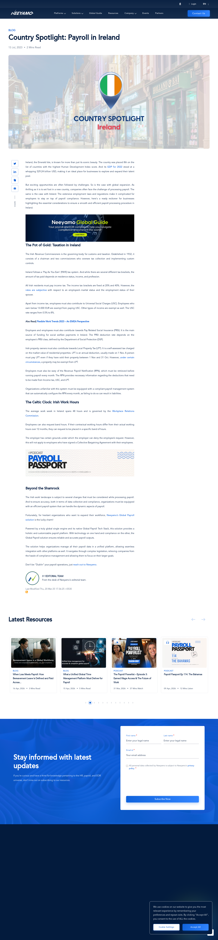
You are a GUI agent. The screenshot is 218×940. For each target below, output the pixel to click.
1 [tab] (86, 703)
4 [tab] (99, 703)
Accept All (195, 927)
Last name (168, 736)
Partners (159, 13)
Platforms (58, 13)
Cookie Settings (166, 927)
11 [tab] (129, 703)
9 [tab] (120, 703)
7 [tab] (111, 703)
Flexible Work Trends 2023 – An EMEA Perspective (63, 322)
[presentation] (162, 782)
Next (203, 619)
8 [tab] (116, 703)
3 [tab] (94, 703)
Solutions (76, 13)
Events (145, 13)
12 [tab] (133, 703)
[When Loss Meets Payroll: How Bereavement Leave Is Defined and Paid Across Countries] (33, 665)
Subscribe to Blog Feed (27, 592)
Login (192, 4)
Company (129, 13)
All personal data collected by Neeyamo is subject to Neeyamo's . (161, 767)
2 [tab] (90, 703)
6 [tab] (107, 703)
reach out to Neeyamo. (85, 565)
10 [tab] (124, 703)
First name (131, 736)
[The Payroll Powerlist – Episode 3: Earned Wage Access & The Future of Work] (134, 665)
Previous (193, 619)
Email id (129, 750)
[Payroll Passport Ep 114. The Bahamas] (184, 665)
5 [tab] (103, 703)
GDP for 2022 (114, 167)
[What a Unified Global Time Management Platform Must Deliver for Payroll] (83, 665)
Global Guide (95, 13)
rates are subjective (36, 290)
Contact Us (198, 13)
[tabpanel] (33, 667)
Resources (113, 13)
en (204, 4)
